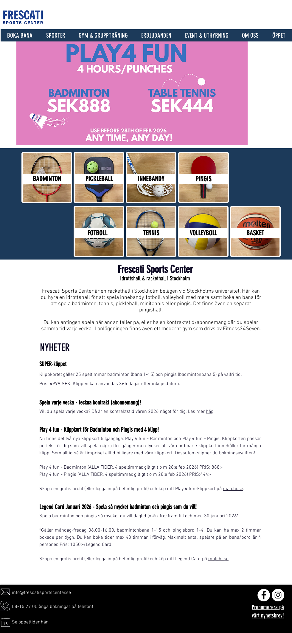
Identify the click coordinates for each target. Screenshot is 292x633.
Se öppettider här (30, 622)
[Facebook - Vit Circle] (263, 595)
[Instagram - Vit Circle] (278, 595)
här (209, 412)
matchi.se (233, 489)
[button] (55, 35)
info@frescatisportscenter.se (41, 593)
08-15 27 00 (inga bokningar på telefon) (52, 607)
